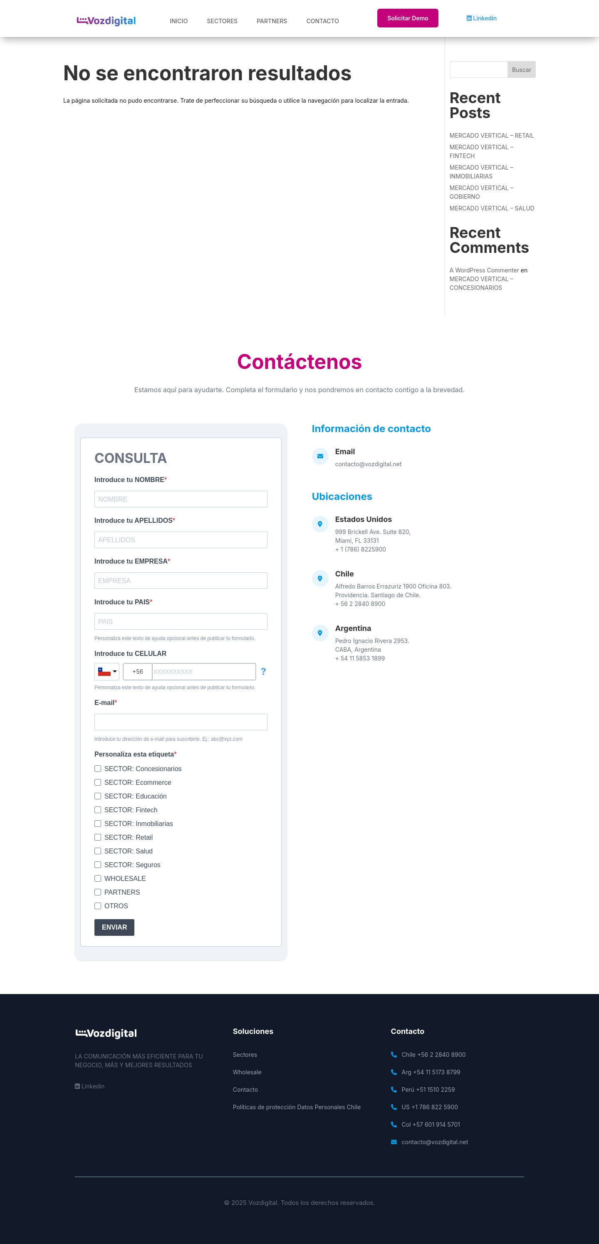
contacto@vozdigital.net (368, 463)
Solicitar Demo (407, 18)
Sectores (245, 1054)
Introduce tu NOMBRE (129, 479)
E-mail (104, 702)
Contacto (245, 1089)
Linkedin (482, 18)
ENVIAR (114, 927)
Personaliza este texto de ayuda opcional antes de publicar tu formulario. (174, 638)
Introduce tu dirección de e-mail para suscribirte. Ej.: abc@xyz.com (168, 739)
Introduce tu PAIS (122, 602)
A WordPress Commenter (484, 270)
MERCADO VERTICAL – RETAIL (492, 135)
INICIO (179, 21)
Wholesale (247, 1072)
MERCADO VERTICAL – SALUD (492, 208)
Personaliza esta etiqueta (134, 754)
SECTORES (222, 21)
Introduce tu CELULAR (130, 653)
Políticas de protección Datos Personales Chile (297, 1106)
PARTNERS (272, 21)
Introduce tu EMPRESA (131, 561)
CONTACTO (322, 21)
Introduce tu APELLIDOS (133, 520)
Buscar (521, 69)
